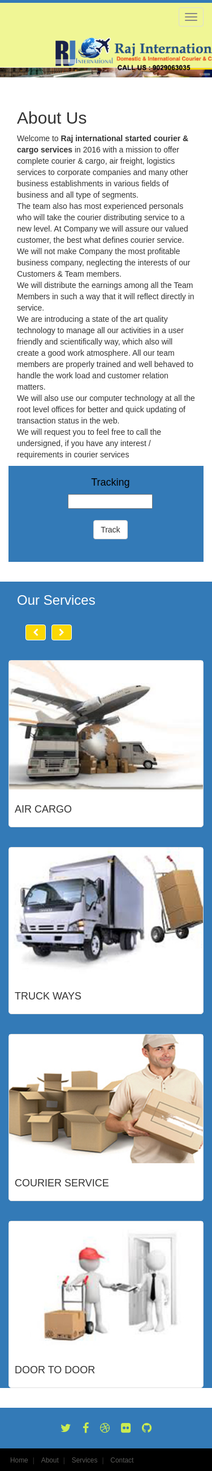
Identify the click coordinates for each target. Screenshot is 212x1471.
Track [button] (110, 529)
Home (19, 1460)
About (50, 1460)
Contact (121, 1460)
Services (85, 1460)
